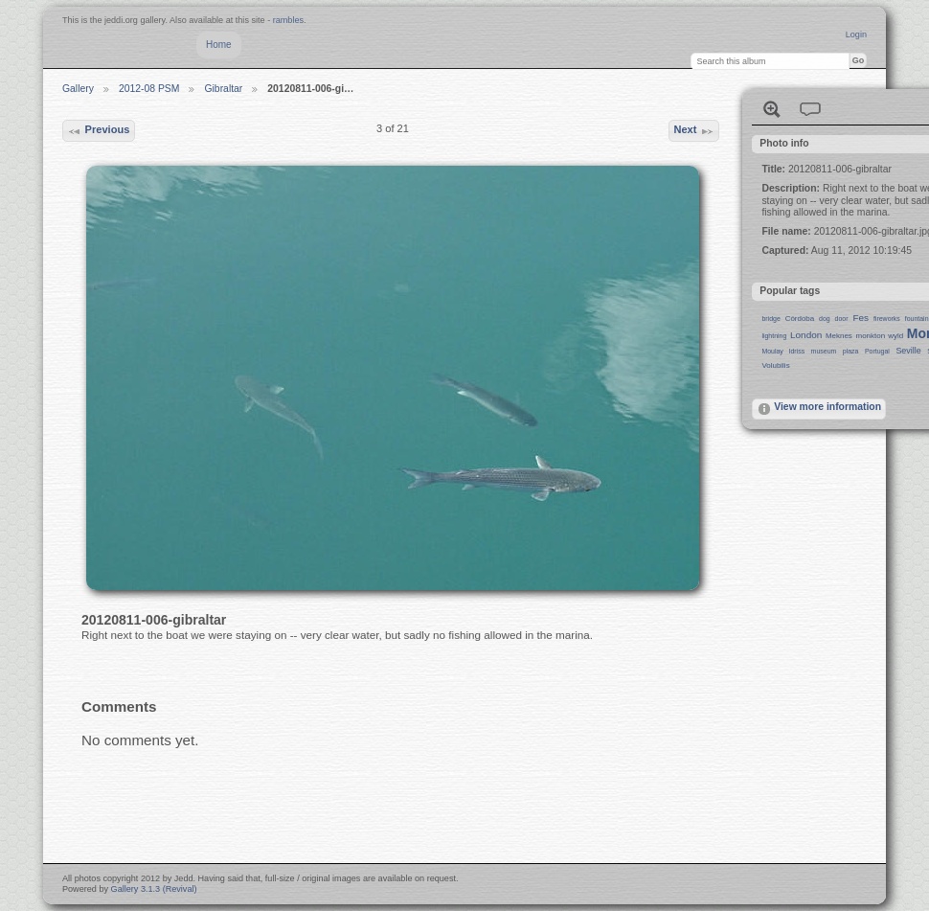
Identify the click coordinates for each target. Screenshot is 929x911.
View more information (819, 409)
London (806, 335)
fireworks (886, 318)
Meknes (839, 335)
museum (824, 351)
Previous (98, 131)
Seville (907, 350)
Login (856, 34)
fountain (917, 318)
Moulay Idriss (782, 351)
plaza (851, 351)
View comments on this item (810, 109)
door (842, 318)
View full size (772, 109)
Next (693, 131)
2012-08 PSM (149, 88)
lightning (773, 335)
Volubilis (775, 365)
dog (824, 318)
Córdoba (800, 318)
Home (219, 44)
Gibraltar (223, 88)
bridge (770, 318)
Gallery (78, 88)
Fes (860, 317)
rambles (288, 20)
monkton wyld (880, 335)
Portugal (877, 351)
